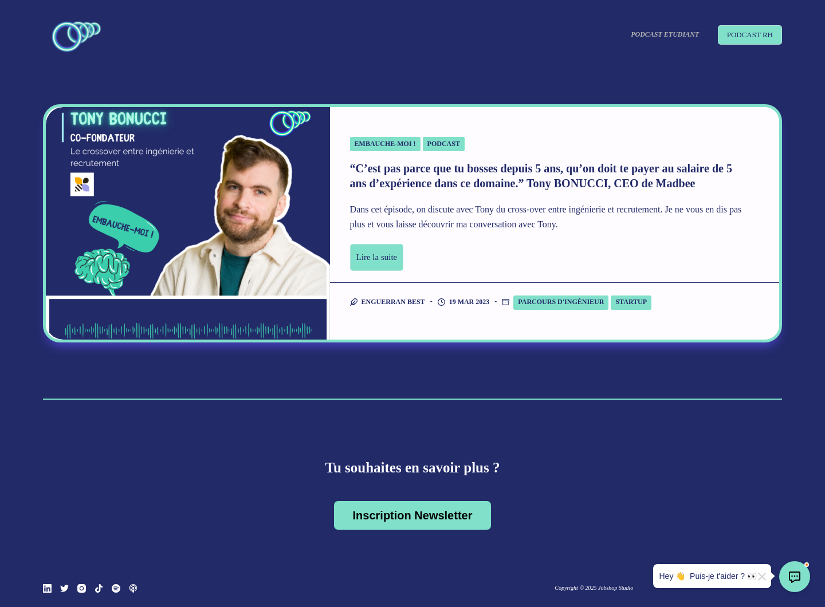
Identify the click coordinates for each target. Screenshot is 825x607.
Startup (631, 302)
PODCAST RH (750, 34)
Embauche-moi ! (385, 144)
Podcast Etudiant (665, 34)
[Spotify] (116, 588)
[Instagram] (81, 588)
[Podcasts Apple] (133, 588)
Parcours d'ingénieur (561, 302)
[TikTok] (99, 588)
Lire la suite (377, 257)
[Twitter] (64, 588)
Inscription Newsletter (413, 515)
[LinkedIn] (47, 588)
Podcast (443, 144)
